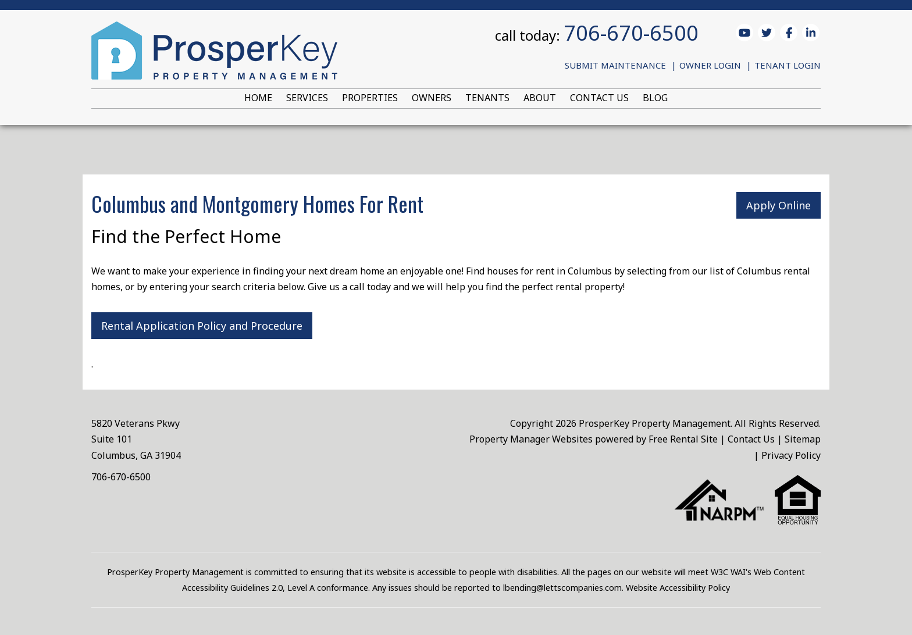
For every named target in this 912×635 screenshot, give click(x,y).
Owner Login (710, 65)
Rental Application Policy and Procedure (201, 326)
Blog (655, 97)
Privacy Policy (791, 455)
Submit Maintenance (615, 65)
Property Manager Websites (531, 439)
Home (258, 97)
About (539, 97)
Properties (370, 97)
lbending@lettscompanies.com (562, 587)
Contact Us (599, 97)
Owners (431, 97)
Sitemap (803, 439)
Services (307, 97)
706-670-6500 (631, 33)
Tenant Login (787, 65)
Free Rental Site (683, 439)
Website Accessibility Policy (678, 587)
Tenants (487, 97)
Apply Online (778, 205)
